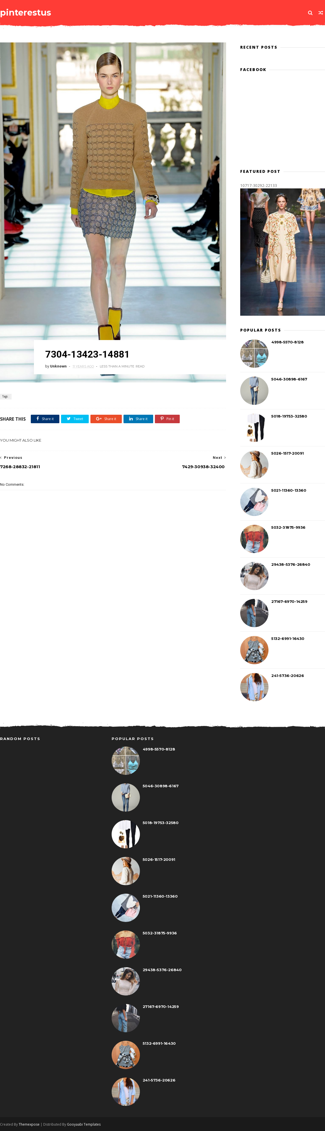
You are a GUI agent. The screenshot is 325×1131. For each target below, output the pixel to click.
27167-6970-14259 (289, 601)
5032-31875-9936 (288, 527)
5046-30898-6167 (289, 379)
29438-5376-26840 (290, 564)
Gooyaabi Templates (84, 1124)
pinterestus (25, 12)
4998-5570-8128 (287, 342)
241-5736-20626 (287, 675)
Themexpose (29, 1124)
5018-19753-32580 (289, 416)
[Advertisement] (113, 598)
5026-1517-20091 (287, 453)
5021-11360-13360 (288, 490)
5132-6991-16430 (287, 638)
